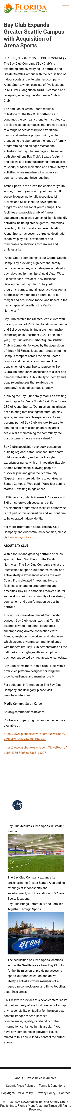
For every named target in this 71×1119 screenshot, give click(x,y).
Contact (64, 1093)
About (19, 1078)
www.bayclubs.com (23, 537)
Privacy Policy (46, 1093)
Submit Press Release (20, 1085)
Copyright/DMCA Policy (17, 1093)
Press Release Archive (41, 1078)
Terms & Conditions (52, 1085)
